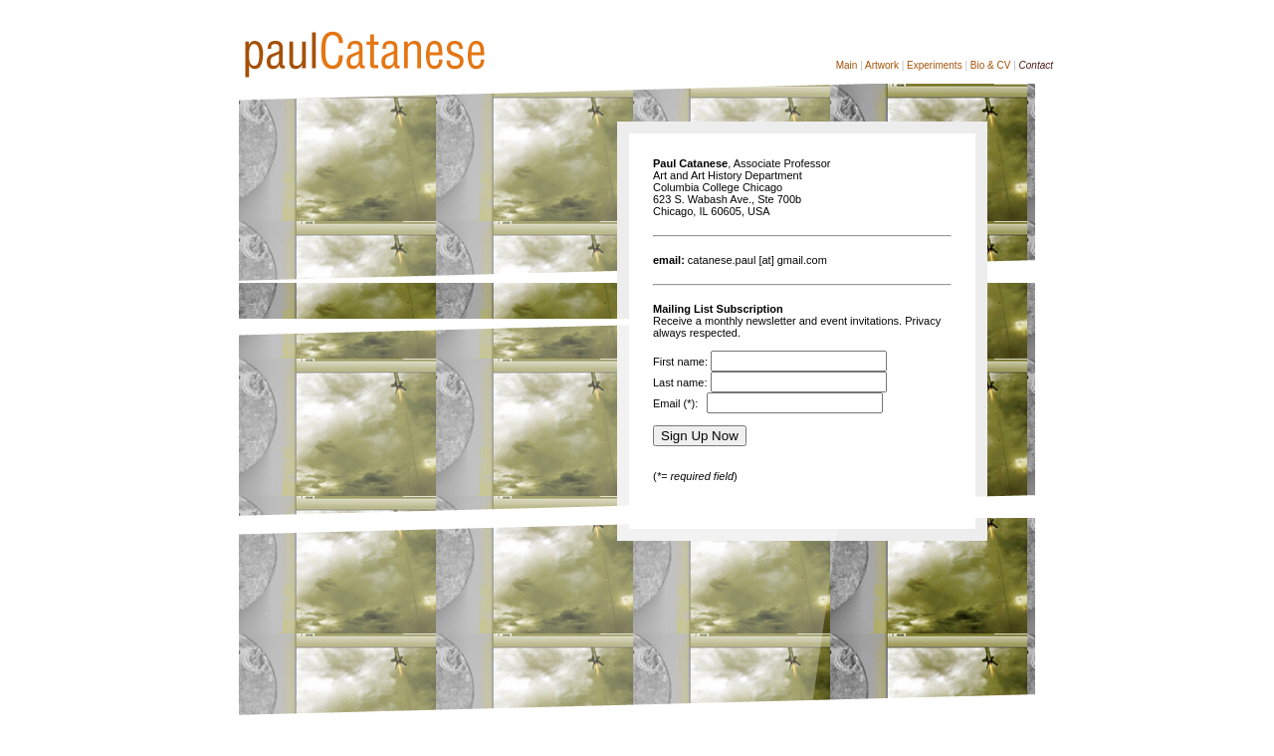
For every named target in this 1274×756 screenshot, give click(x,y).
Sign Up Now (700, 435)
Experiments (934, 65)
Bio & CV (990, 65)
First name (679, 362)
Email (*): (678, 403)
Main (847, 65)
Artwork (882, 65)
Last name (678, 382)
